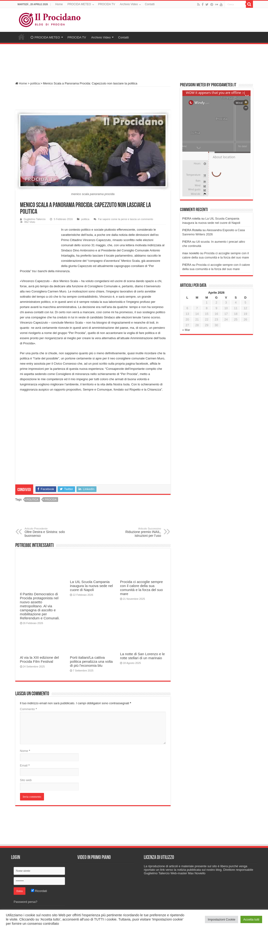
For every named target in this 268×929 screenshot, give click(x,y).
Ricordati (39, 891)
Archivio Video (129, 4)
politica (35, 83)
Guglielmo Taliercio (35, 219)
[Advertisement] (134, 60)
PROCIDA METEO (79, 4)
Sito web (26, 780)
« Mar (186, 330)
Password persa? (25, 902)
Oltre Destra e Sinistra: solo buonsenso (49, 532)
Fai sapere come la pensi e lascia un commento (125, 219)
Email (25, 765)
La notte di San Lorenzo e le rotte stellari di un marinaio (142, 656)
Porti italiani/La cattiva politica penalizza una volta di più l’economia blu (91, 661)
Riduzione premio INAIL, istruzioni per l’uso (137, 532)
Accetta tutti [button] (251, 919)
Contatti (150, 4)
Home (59, 4)
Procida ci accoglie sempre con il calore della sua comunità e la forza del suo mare (141, 588)
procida (50, 499)
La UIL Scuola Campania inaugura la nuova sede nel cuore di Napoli (91, 586)
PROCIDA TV (106, 4)
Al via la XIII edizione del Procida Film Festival (39, 659)
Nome (25, 751)
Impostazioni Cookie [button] (221, 919)
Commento (28, 709)
